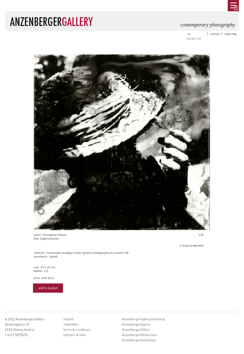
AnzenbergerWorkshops (139, 340)
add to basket (48, 288)
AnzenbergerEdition (136, 330)
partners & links (75, 335)
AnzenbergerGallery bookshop (143, 319)
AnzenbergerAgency (136, 324)
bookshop (231, 34)
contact (215, 34)
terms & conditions (77, 330)
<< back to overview (191, 245)
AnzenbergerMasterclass (139, 335)
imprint (69, 319)
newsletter (71, 324)
